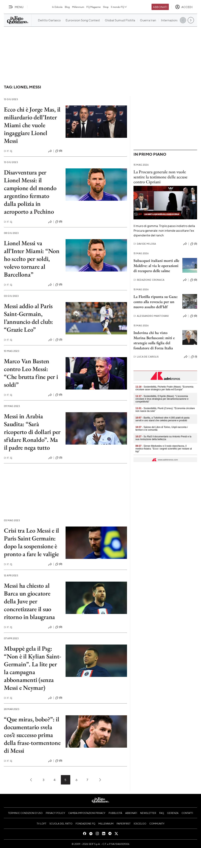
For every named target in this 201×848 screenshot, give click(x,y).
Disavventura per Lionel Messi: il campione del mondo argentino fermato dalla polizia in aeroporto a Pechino (30, 192)
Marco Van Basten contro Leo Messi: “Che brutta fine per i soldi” (31, 373)
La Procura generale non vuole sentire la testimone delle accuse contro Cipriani (160, 177)
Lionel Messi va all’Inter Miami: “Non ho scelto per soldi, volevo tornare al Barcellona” (31, 259)
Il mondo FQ (119, 6)
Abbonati (160, 7)
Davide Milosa (144, 243)
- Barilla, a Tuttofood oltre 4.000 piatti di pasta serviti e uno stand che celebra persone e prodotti (162, 419)
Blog (67, 7)
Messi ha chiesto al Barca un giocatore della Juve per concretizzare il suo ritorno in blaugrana (29, 601)
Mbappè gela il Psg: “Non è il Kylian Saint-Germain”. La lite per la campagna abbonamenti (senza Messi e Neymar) (32, 668)
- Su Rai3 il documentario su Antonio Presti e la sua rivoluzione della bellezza (163, 438)
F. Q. (8, 151)
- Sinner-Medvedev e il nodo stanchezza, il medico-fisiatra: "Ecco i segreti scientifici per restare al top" (163, 449)
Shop (106, 7)
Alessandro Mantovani (151, 315)
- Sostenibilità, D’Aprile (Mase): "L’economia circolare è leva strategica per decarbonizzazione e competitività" (161, 399)
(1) (194, 356)
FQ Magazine (93, 7)
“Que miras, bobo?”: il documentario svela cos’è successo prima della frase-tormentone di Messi (32, 735)
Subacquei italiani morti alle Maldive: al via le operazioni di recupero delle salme (156, 265)
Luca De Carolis (146, 356)
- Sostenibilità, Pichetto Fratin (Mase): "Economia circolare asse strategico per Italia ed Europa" (164, 388)
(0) (58, 151)
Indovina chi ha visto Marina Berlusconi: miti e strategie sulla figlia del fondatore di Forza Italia (154, 340)
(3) (58, 339)
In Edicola (57, 7)
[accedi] (184, 7)
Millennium (78, 7)
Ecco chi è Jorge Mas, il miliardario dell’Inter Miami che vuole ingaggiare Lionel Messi (32, 125)
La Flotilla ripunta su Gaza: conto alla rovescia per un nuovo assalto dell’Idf (155, 301)
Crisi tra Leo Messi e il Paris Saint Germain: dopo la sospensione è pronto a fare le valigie (31, 542)
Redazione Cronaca (148, 279)
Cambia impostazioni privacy (86, 812)
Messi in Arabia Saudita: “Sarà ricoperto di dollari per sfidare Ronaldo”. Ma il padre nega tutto (32, 432)
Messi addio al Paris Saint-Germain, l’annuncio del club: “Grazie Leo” (28, 318)
